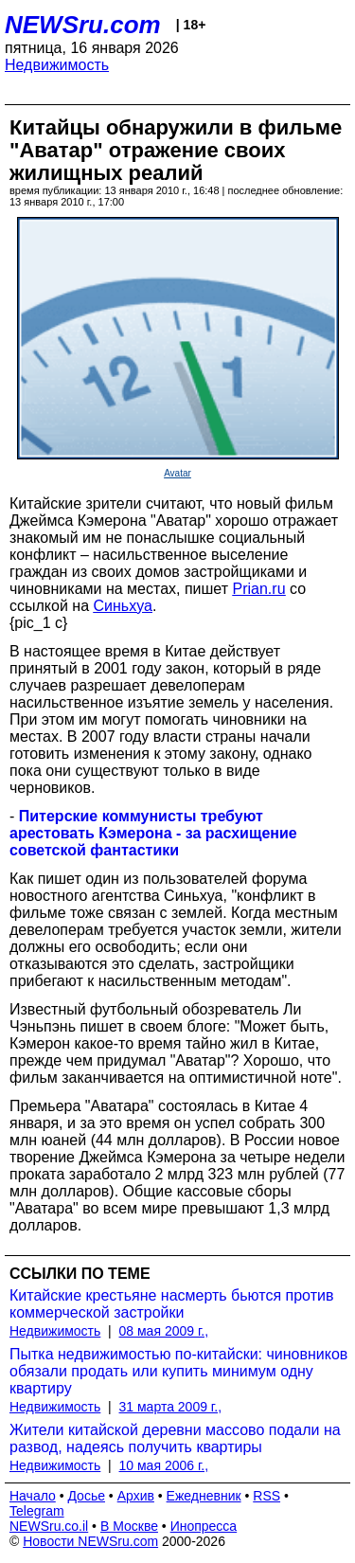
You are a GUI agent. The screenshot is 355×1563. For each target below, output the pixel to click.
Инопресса (204, 1526)
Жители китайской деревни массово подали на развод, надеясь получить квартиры (175, 1438)
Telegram (36, 1510)
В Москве (129, 1526)
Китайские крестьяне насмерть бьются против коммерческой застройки (171, 1303)
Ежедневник (204, 1495)
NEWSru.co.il (48, 1526)
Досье (86, 1495)
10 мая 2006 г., (164, 1465)
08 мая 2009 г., (164, 1330)
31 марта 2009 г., (170, 1406)
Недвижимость (57, 65)
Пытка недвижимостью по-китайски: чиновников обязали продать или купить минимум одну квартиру (178, 1371)
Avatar (177, 473)
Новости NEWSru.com (90, 1541)
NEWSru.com (83, 24)
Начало (32, 1495)
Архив (135, 1495)
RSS (266, 1495)
